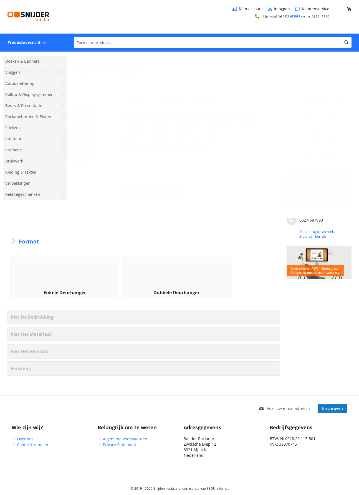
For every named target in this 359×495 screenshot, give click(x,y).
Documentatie (207, 103)
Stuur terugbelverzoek (316, 231)
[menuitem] (26, 43)
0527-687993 (291, 16)
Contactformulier (33, 444)
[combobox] (213, 42)
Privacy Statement (119, 444)
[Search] (346, 42)
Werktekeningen (169, 103)
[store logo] (28, 16)
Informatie (135, 103)
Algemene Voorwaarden (125, 438)
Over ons (25, 438)
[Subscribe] (332, 408)
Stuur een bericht (312, 236)
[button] (75, 131)
